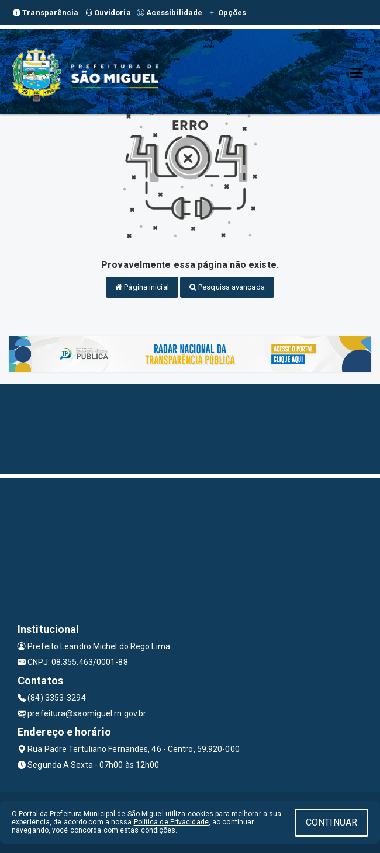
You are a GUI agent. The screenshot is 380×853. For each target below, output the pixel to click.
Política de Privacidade (171, 822)
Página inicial (142, 287)
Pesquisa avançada (227, 287)
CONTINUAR (331, 822)
